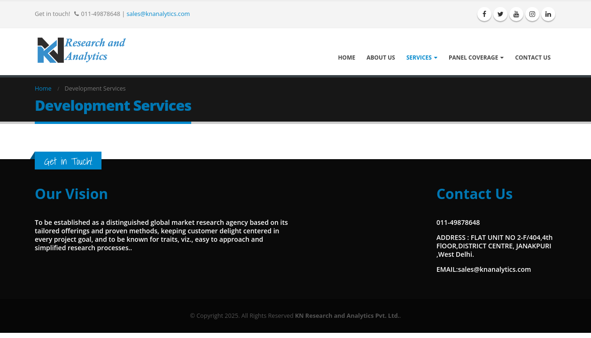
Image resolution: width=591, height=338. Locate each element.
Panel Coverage (473, 57)
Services (419, 57)
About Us (380, 57)
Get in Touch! (68, 161)
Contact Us (533, 57)
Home (346, 57)
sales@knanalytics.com (158, 13)
